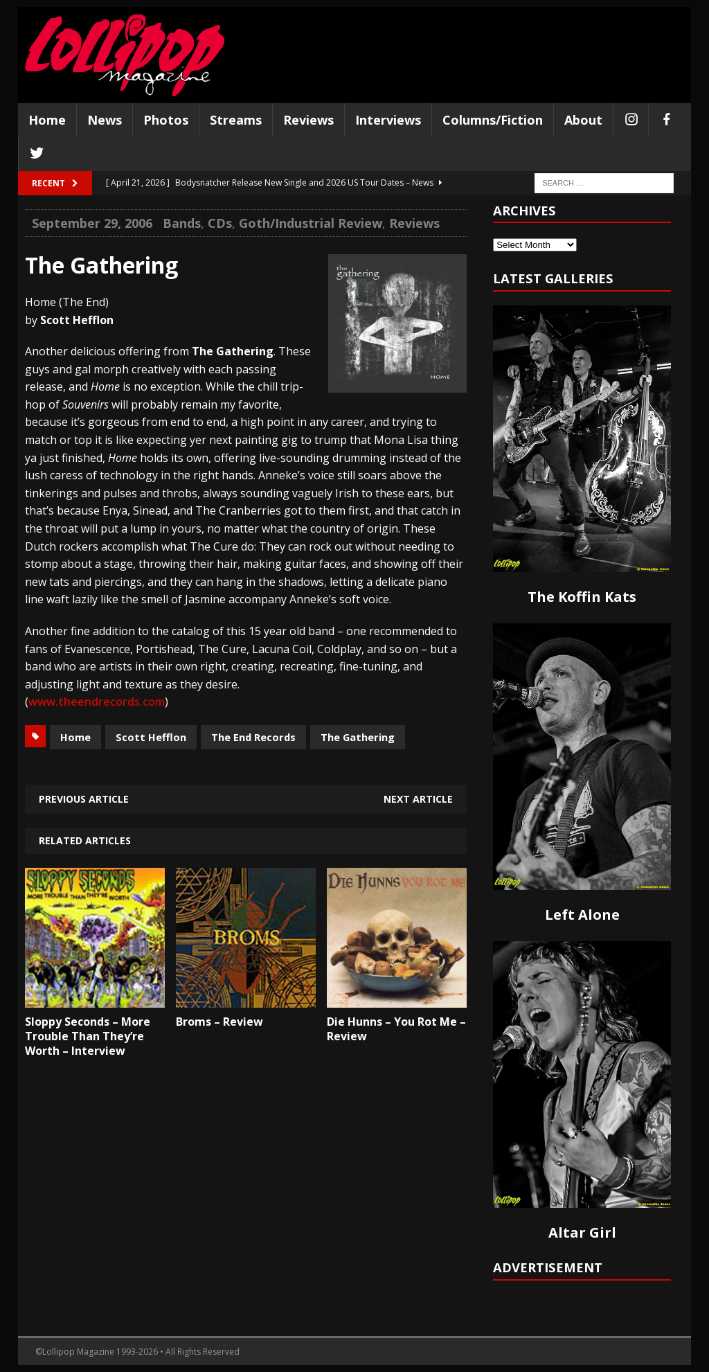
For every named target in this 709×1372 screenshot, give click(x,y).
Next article (418, 798)
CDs (220, 223)
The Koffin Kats (582, 596)
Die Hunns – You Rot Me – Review (396, 1029)
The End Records (253, 737)
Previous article (84, 798)
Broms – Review (219, 1021)
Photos (165, 120)
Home (47, 120)
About (583, 120)
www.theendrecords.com (96, 701)
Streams (236, 120)
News (104, 120)
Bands (182, 223)
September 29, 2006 (92, 223)
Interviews (388, 120)
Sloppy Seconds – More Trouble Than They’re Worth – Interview (87, 1036)
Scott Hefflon (151, 737)
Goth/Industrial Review (310, 223)
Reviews (308, 120)
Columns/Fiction (492, 120)
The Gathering (358, 737)
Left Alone (582, 914)
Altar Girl (582, 1232)
